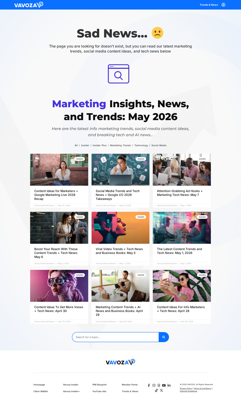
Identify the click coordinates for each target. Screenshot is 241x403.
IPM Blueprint (99, 384)
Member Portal (129, 384)
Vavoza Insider (70, 384)
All (76, 145)
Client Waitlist (40, 391)
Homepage (39, 384)
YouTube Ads (99, 391)
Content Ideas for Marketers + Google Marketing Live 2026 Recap (56, 195)
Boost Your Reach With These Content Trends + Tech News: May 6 (56, 253)
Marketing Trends (120, 145)
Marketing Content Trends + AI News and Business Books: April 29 (119, 311)
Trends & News (209, 4)
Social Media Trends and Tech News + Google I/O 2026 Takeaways (118, 195)
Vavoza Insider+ (71, 391)
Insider (85, 145)
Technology (141, 145)
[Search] (164, 337)
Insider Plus (100, 145)
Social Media (158, 145)
